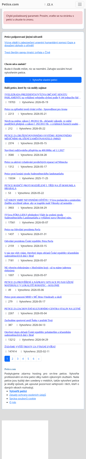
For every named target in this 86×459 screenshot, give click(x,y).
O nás (12, 402)
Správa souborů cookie (22, 398)
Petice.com (10, 4)
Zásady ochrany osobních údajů (27, 395)
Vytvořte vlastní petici (43, 80)
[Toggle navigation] (80, 4)
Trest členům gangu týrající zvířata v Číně (27, 52)
